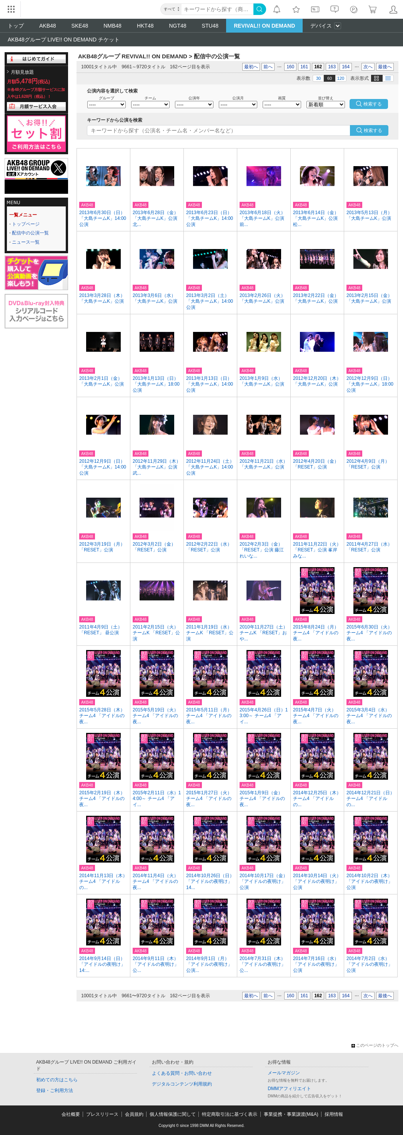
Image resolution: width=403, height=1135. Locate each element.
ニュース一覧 (26, 242)
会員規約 (134, 1114)
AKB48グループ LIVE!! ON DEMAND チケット (64, 39)
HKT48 (145, 26)
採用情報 (334, 1114)
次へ (368, 66)
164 (346, 66)
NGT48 (177, 26)
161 (304, 66)
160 (290, 66)
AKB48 (47, 26)
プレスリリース (102, 1114)
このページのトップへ (374, 1045)
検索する (373, 130)
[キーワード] (217, 9)
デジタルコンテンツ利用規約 (182, 1084)
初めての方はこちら (57, 1079)
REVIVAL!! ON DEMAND (264, 26)
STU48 (210, 26)
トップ (16, 26)
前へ (268, 66)
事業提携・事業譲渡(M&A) (291, 1114)
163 (332, 66)
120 (340, 78)
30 (318, 78)
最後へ (385, 66)
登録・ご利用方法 (54, 1090)
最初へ (251, 66)
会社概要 (71, 1114)
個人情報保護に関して (173, 1114)
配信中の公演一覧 (30, 233)
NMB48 (112, 26)
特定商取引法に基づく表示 (229, 1114)
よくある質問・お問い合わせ (182, 1073)
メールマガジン (284, 1073)
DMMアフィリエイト (289, 1088)
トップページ (26, 224)
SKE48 (80, 26)
